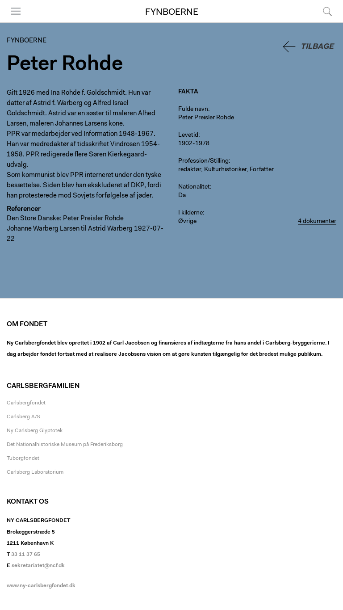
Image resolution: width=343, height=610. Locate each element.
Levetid (188, 135)
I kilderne (190, 213)
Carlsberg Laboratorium (35, 472)
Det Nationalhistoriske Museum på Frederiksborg (65, 444)
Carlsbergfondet (26, 403)
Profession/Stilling (203, 161)
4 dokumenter (317, 222)
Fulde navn (193, 109)
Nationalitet (194, 187)
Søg (327, 11)
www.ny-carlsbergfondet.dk (41, 586)
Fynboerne (171, 12)
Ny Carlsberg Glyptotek (35, 430)
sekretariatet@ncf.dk (38, 565)
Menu (15, 11)
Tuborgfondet (23, 458)
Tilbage (317, 46)
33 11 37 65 (25, 554)
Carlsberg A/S (23, 417)
